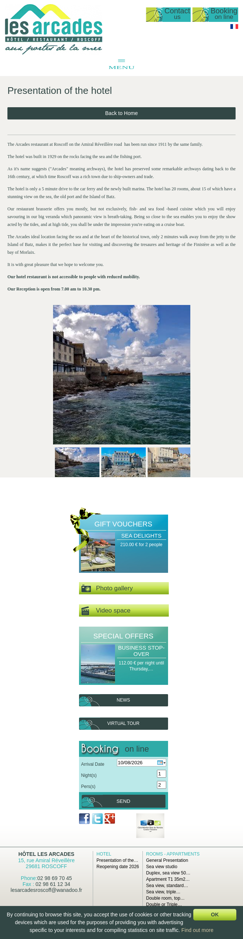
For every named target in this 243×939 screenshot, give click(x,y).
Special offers (123, 636)
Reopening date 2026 (117, 866)
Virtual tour (123, 723)
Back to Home (121, 113)
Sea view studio (161, 866)
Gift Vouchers (123, 524)
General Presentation (167, 860)
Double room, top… (165, 898)
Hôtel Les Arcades (47, 854)
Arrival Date (93, 764)
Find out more (197, 930)
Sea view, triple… (163, 891)
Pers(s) (88, 786)
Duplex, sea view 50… (168, 873)
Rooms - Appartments (173, 854)
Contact (177, 13)
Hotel (103, 854)
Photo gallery (107, 588)
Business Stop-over (141, 650)
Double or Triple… (164, 904)
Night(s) (89, 775)
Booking (224, 13)
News (123, 700)
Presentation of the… (117, 860)
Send (123, 801)
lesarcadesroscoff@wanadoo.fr (46, 890)
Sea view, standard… (167, 885)
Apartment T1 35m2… (168, 879)
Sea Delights (141, 535)
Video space (106, 610)
